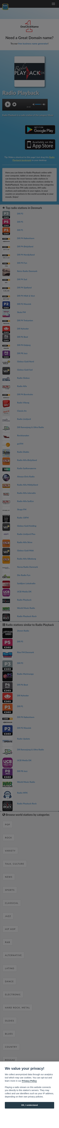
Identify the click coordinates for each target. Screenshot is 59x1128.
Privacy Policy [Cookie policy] (29, 1081)
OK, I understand (29, 1105)
